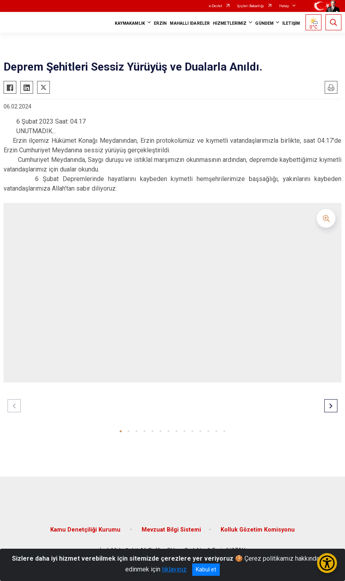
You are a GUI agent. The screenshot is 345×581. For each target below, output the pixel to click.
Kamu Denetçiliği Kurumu (86, 529)
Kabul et (206, 569)
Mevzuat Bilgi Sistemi (171, 529)
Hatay (284, 6)
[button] (121, 431)
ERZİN (160, 23)
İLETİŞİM (291, 23)
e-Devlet (215, 6)
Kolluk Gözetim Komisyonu (258, 529)
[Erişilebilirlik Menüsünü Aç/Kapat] (327, 563)
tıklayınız (174, 569)
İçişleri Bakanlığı (250, 6)
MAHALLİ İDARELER (190, 23)
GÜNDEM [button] (264, 23)
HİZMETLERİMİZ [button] (229, 23)
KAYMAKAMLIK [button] (130, 23)
